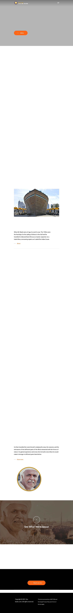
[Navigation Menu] (58, 3)
